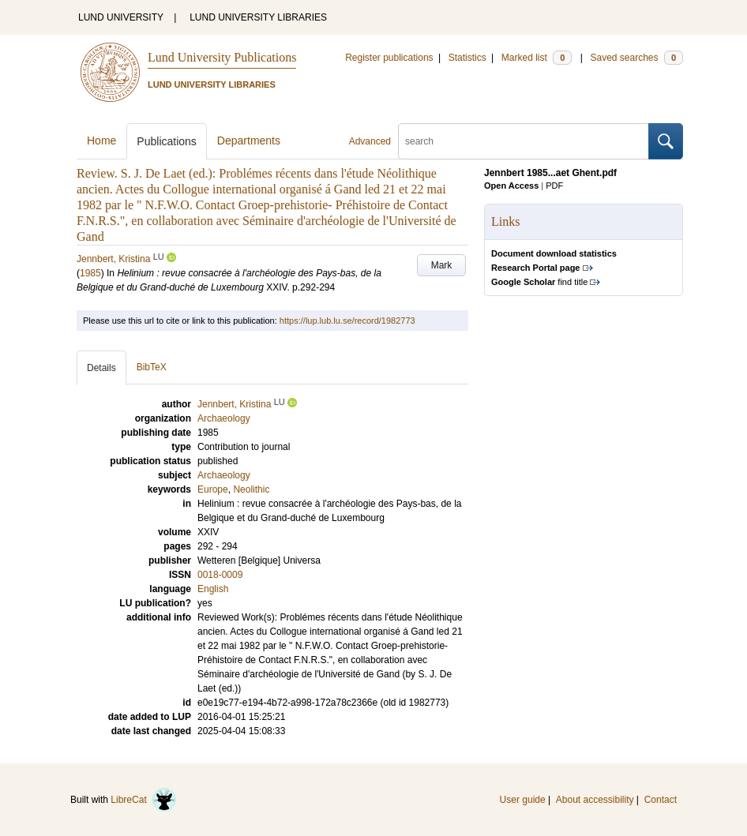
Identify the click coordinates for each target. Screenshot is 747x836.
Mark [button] (441, 265)
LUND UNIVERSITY (120, 17)
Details (101, 367)
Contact (660, 799)
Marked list (536, 57)
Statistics (467, 57)
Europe (212, 489)
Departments (248, 140)
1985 (90, 273)
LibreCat (144, 799)
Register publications (389, 57)
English (212, 588)
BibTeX (152, 367)
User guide (523, 799)
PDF (554, 185)
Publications (167, 141)
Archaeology (223, 475)
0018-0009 (219, 574)
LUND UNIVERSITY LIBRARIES (258, 17)
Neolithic (251, 489)
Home (101, 140)
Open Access (511, 185)
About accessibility (595, 799)
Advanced (370, 141)
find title (539, 282)
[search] (523, 141)
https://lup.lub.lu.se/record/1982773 (347, 320)
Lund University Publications (222, 57)
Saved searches (636, 57)
